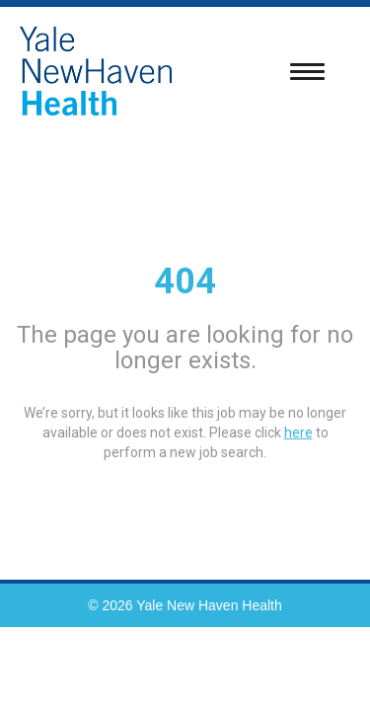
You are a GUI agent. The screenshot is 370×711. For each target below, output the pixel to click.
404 (185, 281)
